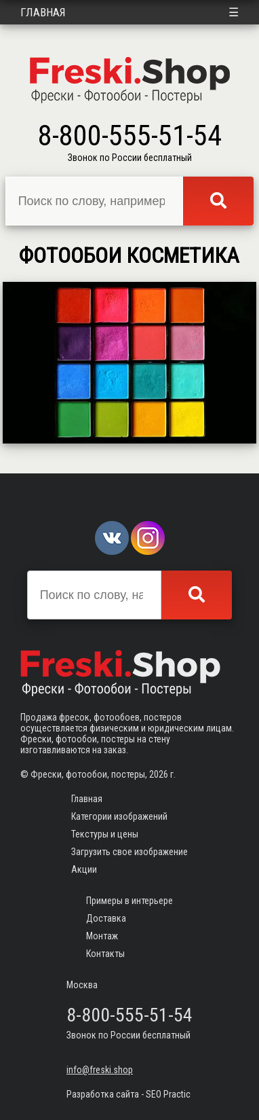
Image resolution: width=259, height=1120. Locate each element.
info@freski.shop (99, 1069)
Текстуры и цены (104, 834)
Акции (84, 869)
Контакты (105, 953)
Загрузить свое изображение (129, 851)
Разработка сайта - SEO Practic (128, 1094)
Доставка (106, 918)
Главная (43, 12)
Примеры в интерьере (129, 900)
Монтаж (102, 936)
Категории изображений (119, 816)
